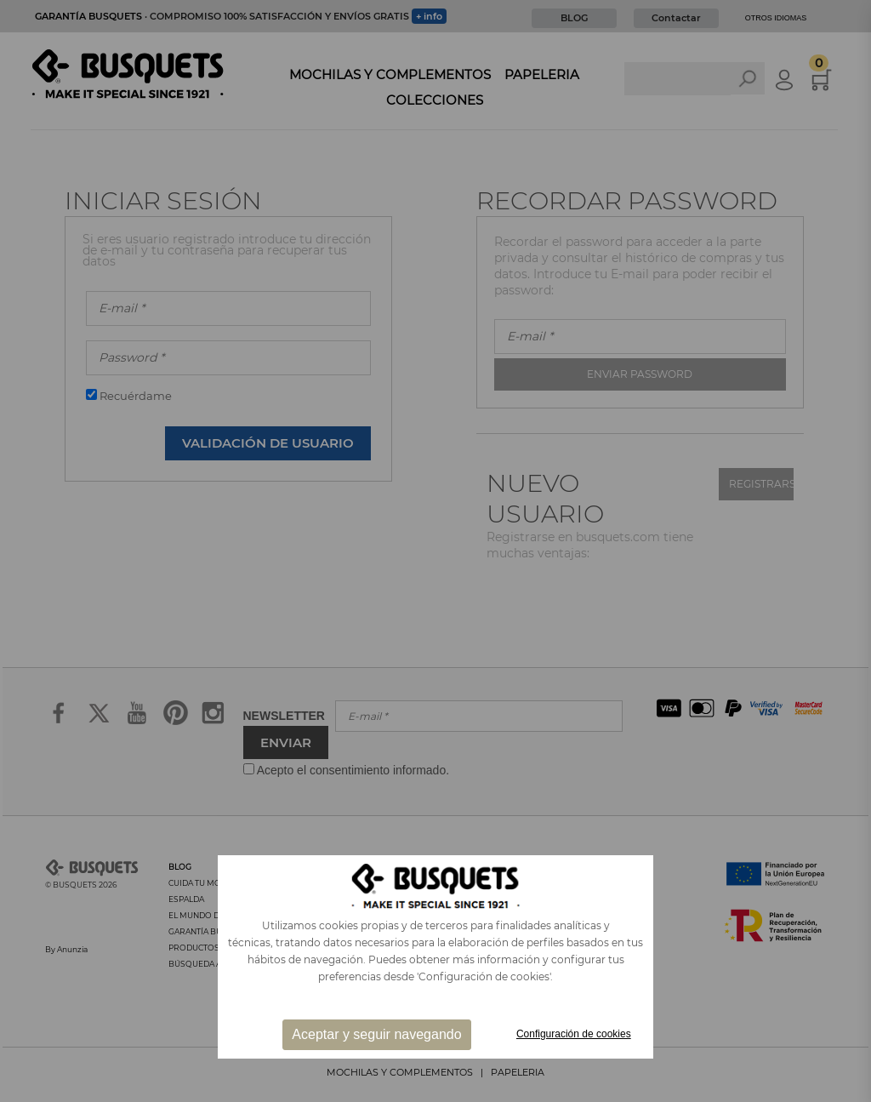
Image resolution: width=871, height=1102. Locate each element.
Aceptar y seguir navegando (376, 1034)
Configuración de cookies (573, 1034)
